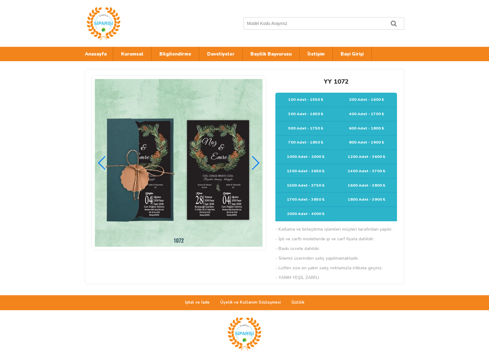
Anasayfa (96, 54)
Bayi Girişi (352, 54)
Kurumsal (132, 54)
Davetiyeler (221, 54)
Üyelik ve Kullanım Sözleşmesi (250, 302)
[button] (255, 163)
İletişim (316, 54)
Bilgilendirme (175, 54)
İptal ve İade (197, 302)
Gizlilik (297, 302)
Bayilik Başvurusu (271, 54)
